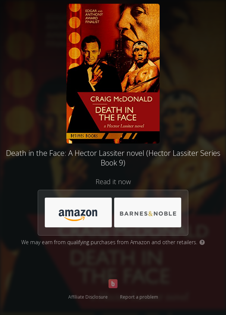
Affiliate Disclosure (88, 297)
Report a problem (139, 297)
